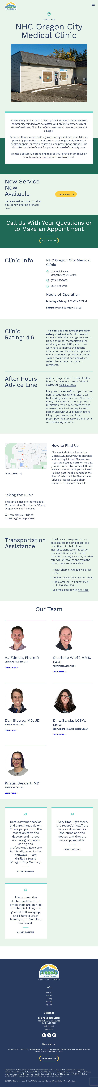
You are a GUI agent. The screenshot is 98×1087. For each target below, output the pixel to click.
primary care (44, 137)
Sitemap (49, 1081)
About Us (49, 992)
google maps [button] (12, 474)
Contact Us (49, 1029)
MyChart (49, 1005)
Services (49, 995)
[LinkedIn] (44, 1035)
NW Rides (83, 589)
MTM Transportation (80, 577)
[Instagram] (49, 1035)
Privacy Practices (69, 1081)
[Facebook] (54, 1035)
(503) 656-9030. (67, 384)
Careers (49, 1002)
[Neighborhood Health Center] (11, 6)
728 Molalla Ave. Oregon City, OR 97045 (63, 273)
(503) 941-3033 (49, 1026)
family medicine (62, 137)
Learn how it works (40, 157)
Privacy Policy (57, 1081)
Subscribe (47, 1058)
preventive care (33, 140)
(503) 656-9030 (59, 280)
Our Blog (49, 999)
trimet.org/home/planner (19, 518)
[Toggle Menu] (93, 5)
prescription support (70, 144)
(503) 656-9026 (59, 285)
